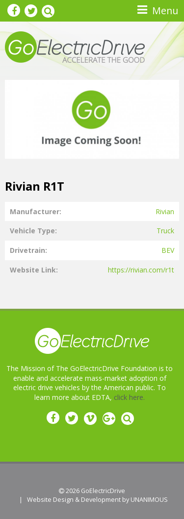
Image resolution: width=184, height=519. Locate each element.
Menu (165, 10)
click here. (129, 397)
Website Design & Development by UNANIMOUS (97, 499)
